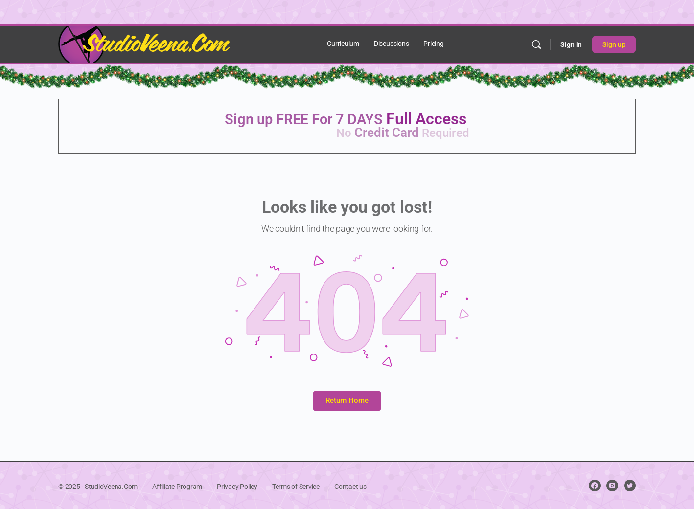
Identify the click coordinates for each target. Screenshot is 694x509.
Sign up (613, 44)
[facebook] (595, 485)
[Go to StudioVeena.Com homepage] (144, 43)
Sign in (571, 44)
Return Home (347, 400)
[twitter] (630, 485)
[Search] (536, 44)
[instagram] (612, 485)
